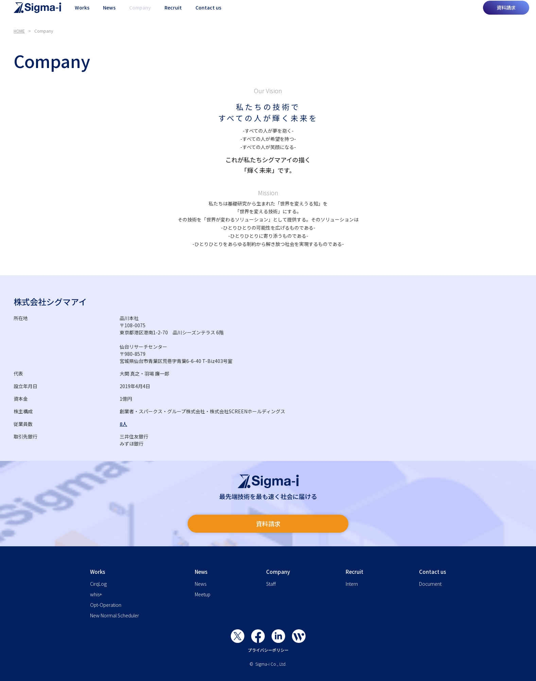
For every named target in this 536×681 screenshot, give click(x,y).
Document (430, 583)
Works (82, 13)
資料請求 (506, 13)
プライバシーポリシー (268, 650)
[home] (37, 14)
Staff (271, 583)
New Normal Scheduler (114, 615)
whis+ (96, 594)
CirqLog (98, 583)
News (109, 13)
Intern (352, 583)
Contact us (208, 13)
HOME (19, 31)
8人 (123, 423)
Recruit (173, 13)
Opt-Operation (105, 604)
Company (140, 13)
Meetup (202, 594)
